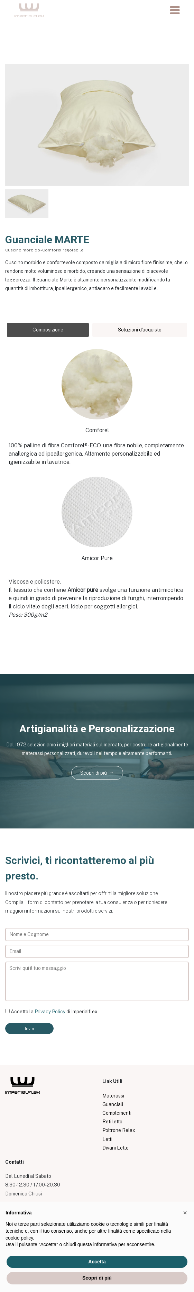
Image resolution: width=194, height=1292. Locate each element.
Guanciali (112, 1104)
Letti (107, 1139)
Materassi (113, 1096)
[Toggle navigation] (174, 10)
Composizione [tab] (48, 329)
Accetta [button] (97, 1261)
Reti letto (112, 1121)
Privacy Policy (50, 1011)
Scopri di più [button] (97, 1278)
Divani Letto (115, 1148)
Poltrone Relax (118, 1130)
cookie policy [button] (19, 1238)
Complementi (116, 1113)
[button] (185, 1212)
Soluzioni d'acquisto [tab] (139, 329)
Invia (29, 1028)
